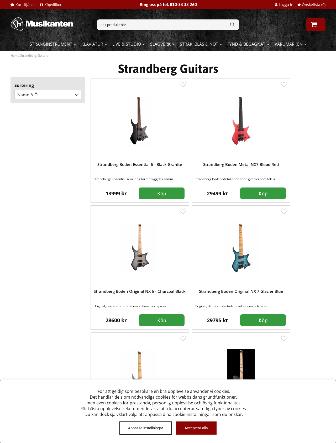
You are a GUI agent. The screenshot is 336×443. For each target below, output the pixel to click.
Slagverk (160, 44)
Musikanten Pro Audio (32, 377)
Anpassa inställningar (145, 428)
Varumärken (289, 44)
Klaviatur (92, 44)
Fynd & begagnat (246, 44)
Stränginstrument (51, 44)
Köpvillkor (53, 4)
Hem (14, 55)
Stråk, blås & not (199, 44)
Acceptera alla (196, 428)
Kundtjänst (25, 4)
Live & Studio (126, 44)
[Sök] (168, 24)
